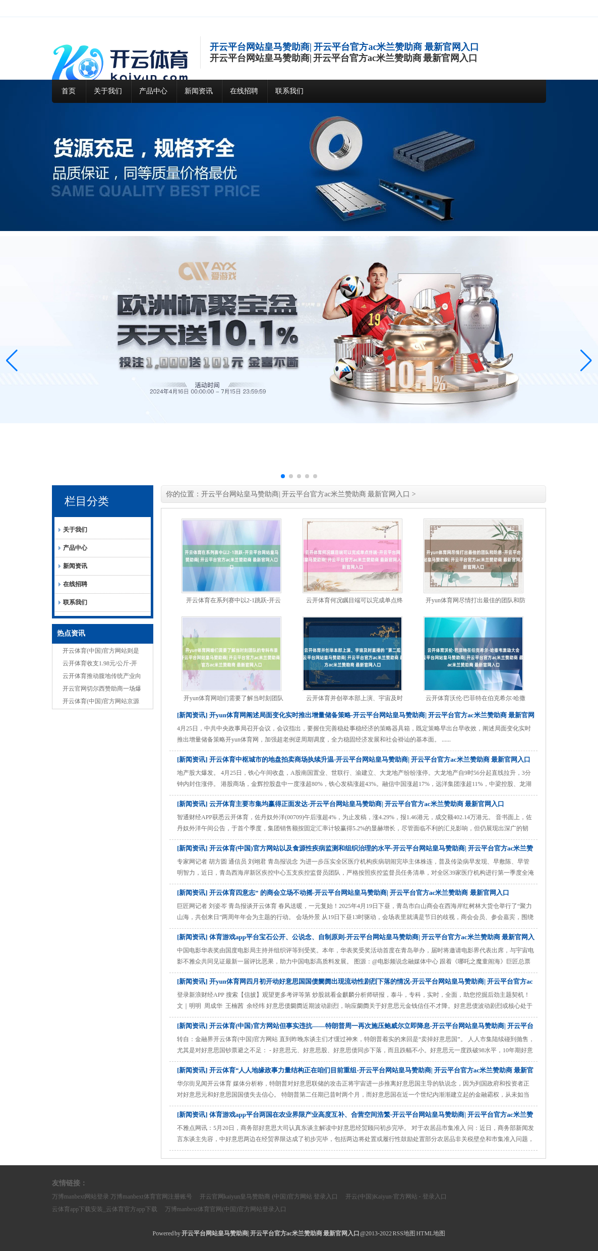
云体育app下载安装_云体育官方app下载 (104, 1209)
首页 (69, 91)
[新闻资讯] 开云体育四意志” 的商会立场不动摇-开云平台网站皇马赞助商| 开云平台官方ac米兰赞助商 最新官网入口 (343, 892)
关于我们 (108, 91)
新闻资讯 (199, 91)
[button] (586, 361)
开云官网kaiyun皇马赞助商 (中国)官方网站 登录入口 (269, 1196)
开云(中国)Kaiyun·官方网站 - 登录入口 (395, 1196)
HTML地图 (430, 1233)
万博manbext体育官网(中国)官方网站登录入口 (225, 1209)
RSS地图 (404, 1233)
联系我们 (289, 91)
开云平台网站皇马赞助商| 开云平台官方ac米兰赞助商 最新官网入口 (305, 494)
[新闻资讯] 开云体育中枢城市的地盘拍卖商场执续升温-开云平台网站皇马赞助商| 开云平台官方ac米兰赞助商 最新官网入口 (353, 759)
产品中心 (153, 91)
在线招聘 (244, 91)
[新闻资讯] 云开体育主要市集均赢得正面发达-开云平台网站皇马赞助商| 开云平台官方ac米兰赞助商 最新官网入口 (340, 804)
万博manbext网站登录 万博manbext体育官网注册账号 (122, 1196)
